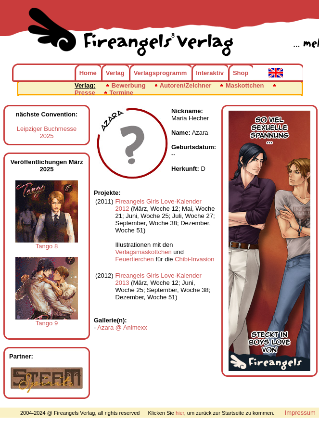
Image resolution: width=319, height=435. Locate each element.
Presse (85, 92)
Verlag (115, 73)
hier (180, 413)
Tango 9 (46, 320)
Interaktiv (210, 73)
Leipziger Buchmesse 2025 (47, 132)
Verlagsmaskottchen (143, 252)
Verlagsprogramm (160, 73)
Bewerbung (129, 85)
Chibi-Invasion (194, 259)
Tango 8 (46, 243)
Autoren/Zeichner (186, 85)
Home (88, 73)
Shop (241, 73)
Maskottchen (245, 85)
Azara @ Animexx (122, 327)
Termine (121, 92)
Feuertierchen (134, 259)
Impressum (300, 412)
